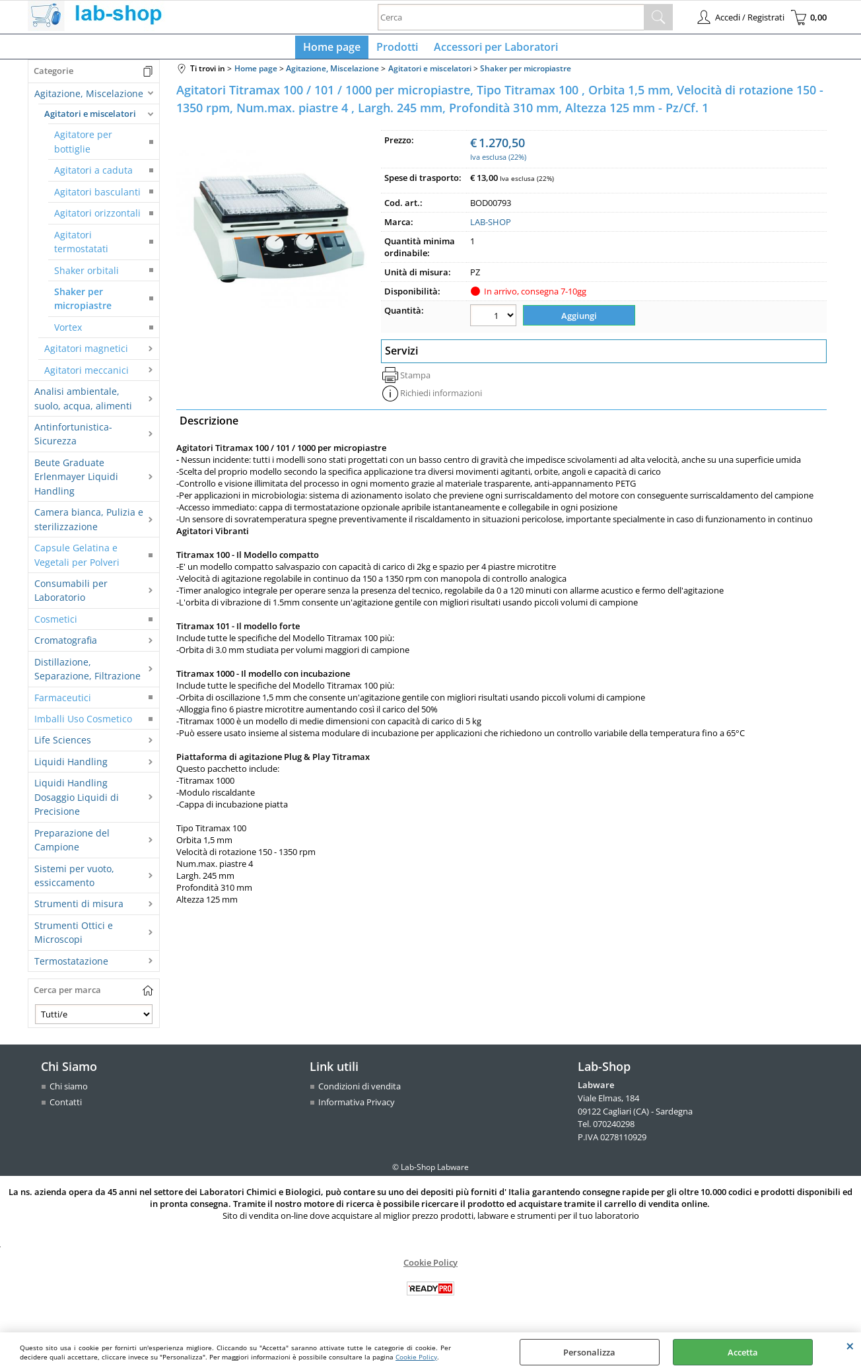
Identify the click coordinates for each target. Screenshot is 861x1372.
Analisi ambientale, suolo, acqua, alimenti (83, 403)
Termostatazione (71, 966)
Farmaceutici (62, 703)
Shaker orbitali (86, 275)
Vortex (68, 332)
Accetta (743, 1352)
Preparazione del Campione (72, 845)
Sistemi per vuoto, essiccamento (74, 881)
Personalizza (589, 1352)
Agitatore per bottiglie (83, 147)
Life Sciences (62, 745)
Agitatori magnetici (86, 353)
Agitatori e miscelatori (90, 119)
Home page (334, 49)
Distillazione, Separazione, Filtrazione (87, 674)
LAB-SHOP (490, 228)
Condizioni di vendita (359, 1092)
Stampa (415, 378)
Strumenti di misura (78, 909)
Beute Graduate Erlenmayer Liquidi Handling (76, 482)
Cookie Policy (416, 1356)
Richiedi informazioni (441, 396)
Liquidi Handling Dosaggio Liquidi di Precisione (76, 802)
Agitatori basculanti (97, 197)
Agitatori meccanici (86, 375)
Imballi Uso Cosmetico (83, 724)
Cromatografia (65, 645)
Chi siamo (69, 1092)
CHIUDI (850, 1345)
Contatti (66, 1107)
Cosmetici (55, 624)
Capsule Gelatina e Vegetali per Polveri (77, 560)
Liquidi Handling (71, 767)
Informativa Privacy (356, 1107)
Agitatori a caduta (93, 176)
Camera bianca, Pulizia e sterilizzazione (88, 524)
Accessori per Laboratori (493, 49)
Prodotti (397, 49)
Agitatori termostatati (81, 247)
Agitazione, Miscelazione (88, 98)
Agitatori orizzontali (97, 218)
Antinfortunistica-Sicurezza (73, 439)
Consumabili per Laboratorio (71, 595)
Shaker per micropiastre (83, 304)
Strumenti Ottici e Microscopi (73, 937)
